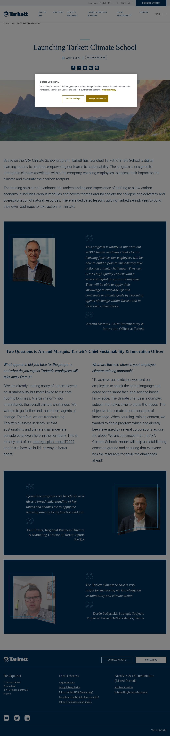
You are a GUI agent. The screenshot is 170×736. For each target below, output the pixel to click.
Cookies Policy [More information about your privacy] (109, 90)
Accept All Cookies (97, 99)
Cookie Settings (73, 99)
